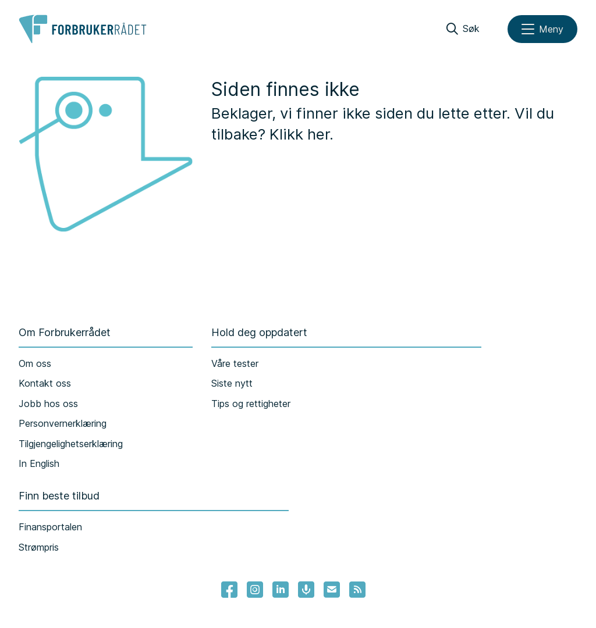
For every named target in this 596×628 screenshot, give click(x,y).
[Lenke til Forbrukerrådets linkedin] (280, 589)
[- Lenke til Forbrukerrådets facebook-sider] (229, 589)
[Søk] (463, 29)
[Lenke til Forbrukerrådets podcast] (306, 589)
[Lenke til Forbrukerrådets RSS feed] (357, 589)
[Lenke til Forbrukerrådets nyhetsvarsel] (332, 589)
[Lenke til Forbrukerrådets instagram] (255, 589)
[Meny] (542, 29)
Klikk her (299, 134)
